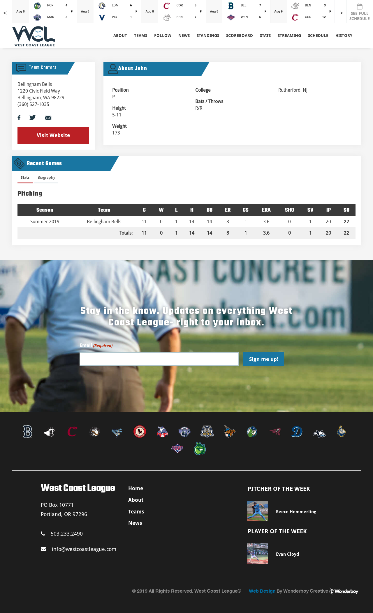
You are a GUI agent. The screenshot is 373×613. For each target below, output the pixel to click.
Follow (162, 35)
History (343, 35)
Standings (208, 35)
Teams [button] (140, 35)
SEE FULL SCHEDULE (359, 12)
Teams (136, 512)
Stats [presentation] (25, 177)
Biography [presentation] (46, 177)
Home (135, 488)
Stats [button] (265, 35)
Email (96, 345)
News (184, 35)
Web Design (262, 590)
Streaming (289, 35)
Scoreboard (239, 35)
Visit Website (53, 135)
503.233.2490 (62, 534)
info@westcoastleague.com (78, 549)
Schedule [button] (318, 35)
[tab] (25, 178)
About (120, 35)
